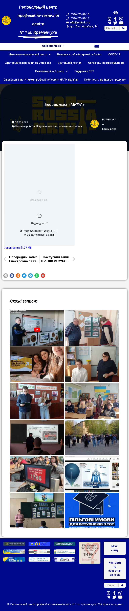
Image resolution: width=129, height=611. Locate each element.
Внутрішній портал (69, 62)
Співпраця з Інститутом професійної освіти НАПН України (41, 79)
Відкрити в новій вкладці (39, 234)
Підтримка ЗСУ (84, 71)
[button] (97, 46)
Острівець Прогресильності (106, 62)
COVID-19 (114, 54)
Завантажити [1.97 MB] (18, 247)
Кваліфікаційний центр (51, 71)
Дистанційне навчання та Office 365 (28, 62)
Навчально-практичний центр (30, 54)
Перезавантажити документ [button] (37, 230)
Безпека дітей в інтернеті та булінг (79, 54)
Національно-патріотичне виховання (59, 126)
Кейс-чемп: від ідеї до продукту (105, 79)
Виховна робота (25, 126)
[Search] (123, 28)
